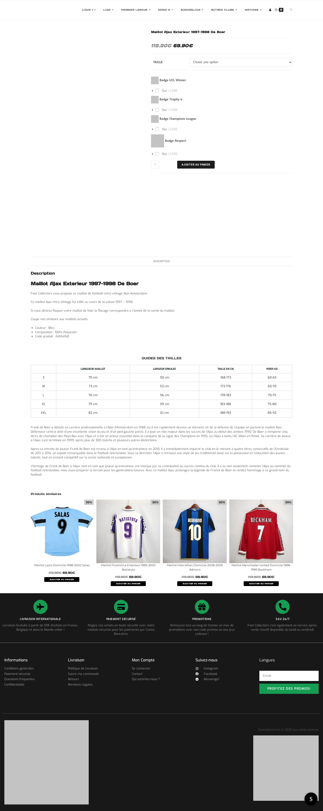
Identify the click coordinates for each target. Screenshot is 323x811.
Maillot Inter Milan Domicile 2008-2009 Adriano (195, 567)
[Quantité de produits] (155, 165)
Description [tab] (161, 261)
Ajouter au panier (196, 164)
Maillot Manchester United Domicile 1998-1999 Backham (261, 567)
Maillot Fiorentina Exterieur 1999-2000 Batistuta (128, 567)
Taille (158, 62)
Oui (169, 91)
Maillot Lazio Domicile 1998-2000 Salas (62, 565)
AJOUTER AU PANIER (62, 579)
